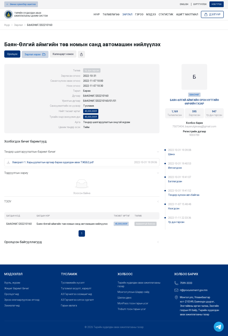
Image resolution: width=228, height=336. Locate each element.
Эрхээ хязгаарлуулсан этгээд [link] (21, 299)
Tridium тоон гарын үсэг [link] (132, 309)
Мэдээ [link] (151, 14)
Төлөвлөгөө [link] (111, 14)
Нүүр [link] (97, 14)
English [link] (184, 4)
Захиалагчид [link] (11, 305)
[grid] (81, 219)
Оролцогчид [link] (11, 294)
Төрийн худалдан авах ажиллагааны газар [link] (139, 284)
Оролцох (12, 54)
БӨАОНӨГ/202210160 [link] (39, 25)
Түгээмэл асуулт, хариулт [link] (76, 288)
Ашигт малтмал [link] (187, 14)
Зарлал (18, 25)
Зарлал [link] (127, 14)
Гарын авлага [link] (69, 305)
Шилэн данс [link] (125, 297)
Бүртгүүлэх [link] (200, 4)
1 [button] (81, 233)
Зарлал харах (35, 54)
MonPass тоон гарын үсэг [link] (133, 303)
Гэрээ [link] (139, 14)
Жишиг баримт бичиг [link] (16, 288)
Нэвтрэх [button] (217, 4)
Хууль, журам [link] (12, 282)
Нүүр (7, 25)
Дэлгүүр (212, 14)
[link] (47, 14)
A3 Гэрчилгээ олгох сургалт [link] (77, 299)
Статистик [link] (166, 14)
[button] (21, 4)
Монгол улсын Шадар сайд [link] (133, 292)
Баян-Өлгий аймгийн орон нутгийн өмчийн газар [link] (194, 102)
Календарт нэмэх (63, 54)
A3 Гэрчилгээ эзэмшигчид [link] (76, 294)
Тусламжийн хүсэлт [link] (73, 282)
